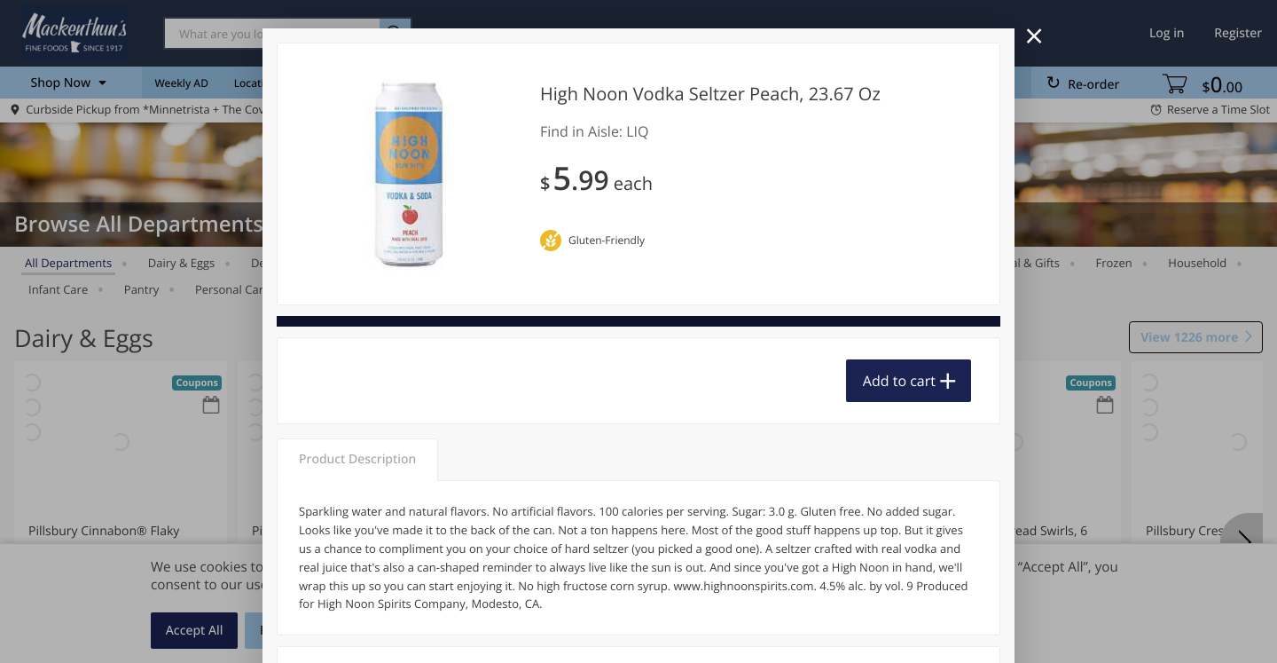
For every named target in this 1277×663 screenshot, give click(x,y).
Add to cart (899, 381)
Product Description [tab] (357, 459)
